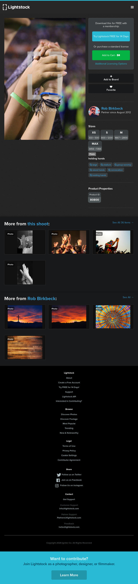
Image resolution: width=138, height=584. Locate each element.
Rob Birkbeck (112, 108)
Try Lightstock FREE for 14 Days (111, 36)
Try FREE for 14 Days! (69, 387)
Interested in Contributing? (69, 401)
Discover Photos (69, 414)
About (69, 377)
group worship (123, 164)
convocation (115, 169)
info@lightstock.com (69, 508)
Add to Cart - (111, 55)
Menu (132, 7)
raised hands (97, 169)
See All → (128, 297)
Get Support (69, 499)
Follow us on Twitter (71, 474)
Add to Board (111, 78)
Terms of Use (69, 445)
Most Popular (69, 423)
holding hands (98, 175)
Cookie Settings (69, 455)
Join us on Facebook (71, 479)
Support (69, 391)
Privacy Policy (69, 450)
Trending (69, 428)
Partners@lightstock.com (69, 517)
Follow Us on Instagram (71, 485)
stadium (106, 164)
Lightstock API (69, 396)
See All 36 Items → (123, 222)
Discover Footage (69, 418)
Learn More (69, 575)
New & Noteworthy (69, 432)
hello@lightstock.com (69, 526)
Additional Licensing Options (111, 64)
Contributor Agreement (69, 459)
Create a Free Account (69, 382)
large (93, 164)
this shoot (37, 223)
